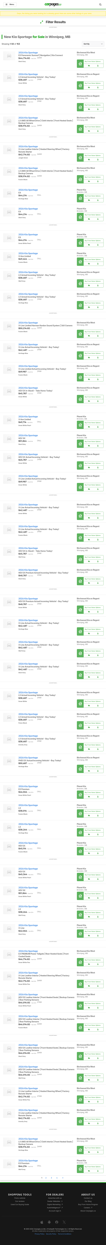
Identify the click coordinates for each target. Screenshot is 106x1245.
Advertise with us (55, 1198)
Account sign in (55, 1211)
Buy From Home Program (88, 1204)
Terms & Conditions (64, 1234)
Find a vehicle (19, 1198)
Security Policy (51, 1234)
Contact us (88, 1198)
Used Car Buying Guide (20, 1204)
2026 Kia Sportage (28, 52)
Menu (10, 4)
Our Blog (88, 1201)
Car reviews (20, 1201)
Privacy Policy (39, 1234)
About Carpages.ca (88, 1211)
